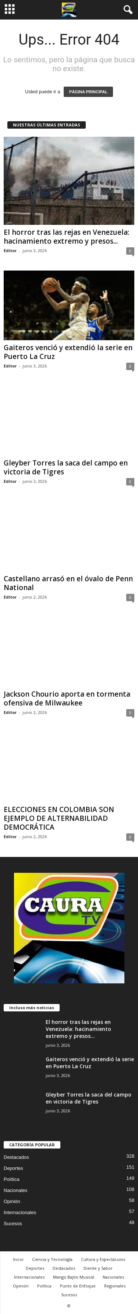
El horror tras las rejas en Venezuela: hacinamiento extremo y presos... (66, 236)
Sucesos (13, 1223)
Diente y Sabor (98, 1268)
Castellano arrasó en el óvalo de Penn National (68, 583)
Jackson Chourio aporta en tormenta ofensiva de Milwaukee (67, 698)
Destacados (16, 1157)
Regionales (114, 1286)
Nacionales (15, 1190)
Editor (10, 250)
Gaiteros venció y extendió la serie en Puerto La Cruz (68, 352)
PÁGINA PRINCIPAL (88, 92)
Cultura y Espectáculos (103, 1259)
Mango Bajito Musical (73, 1277)
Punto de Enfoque (78, 1286)
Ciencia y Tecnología (52, 1259)
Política (12, 1179)
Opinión (12, 1201)
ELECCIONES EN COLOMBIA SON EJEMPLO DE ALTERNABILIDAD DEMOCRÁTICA (59, 818)
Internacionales (20, 1212)
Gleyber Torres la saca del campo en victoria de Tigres (66, 467)
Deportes (13, 1168)
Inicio (18, 1259)
